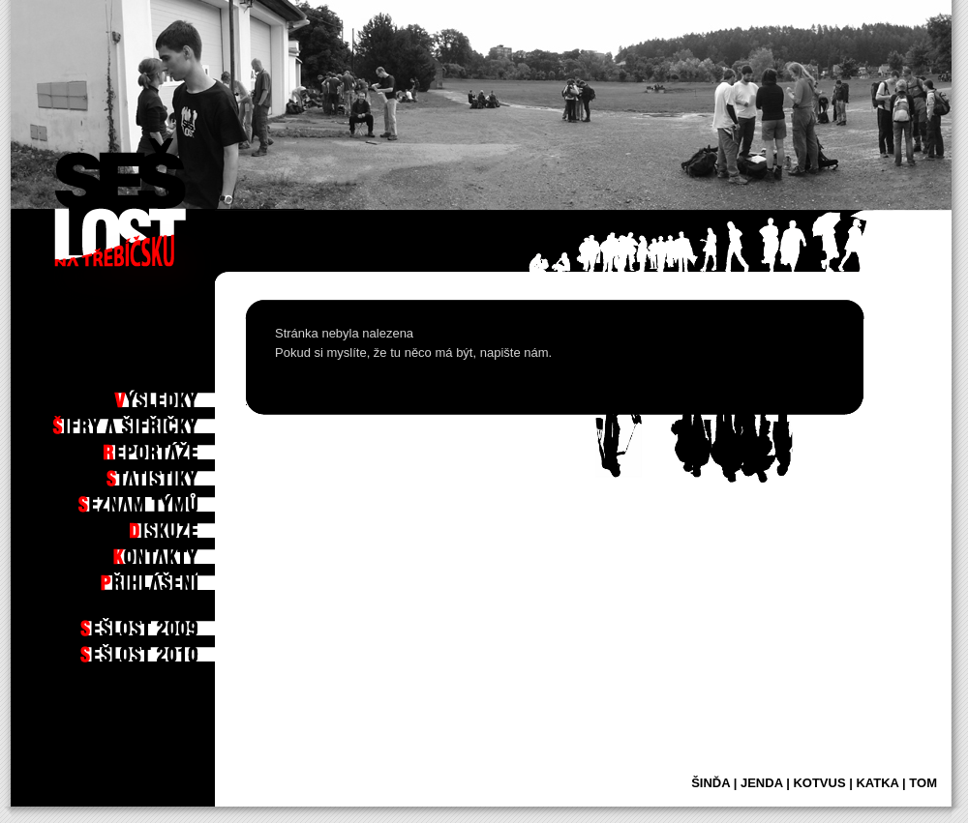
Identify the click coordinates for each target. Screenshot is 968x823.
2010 (192, 649)
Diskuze (185, 525)
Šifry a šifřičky (162, 420)
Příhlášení (177, 577)
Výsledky (181, 394)
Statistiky (179, 473)
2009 (192, 623)
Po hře (187, 368)
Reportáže (177, 447)
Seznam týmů (171, 499)
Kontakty (180, 551)
